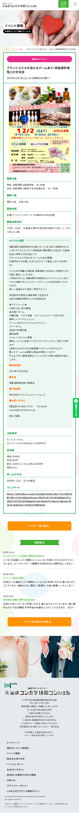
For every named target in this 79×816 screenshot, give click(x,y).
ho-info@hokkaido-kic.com (43, 702)
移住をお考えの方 (17, 761)
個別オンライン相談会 (19, 751)
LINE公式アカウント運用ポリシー (24, 794)
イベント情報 (17, 49)
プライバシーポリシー (18, 788)
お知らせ (12, 783)
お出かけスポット (16, 772)
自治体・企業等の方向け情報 (22, 778)
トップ (6, 49)
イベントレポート (16, 767)
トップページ (14, 745)
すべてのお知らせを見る (38, 625)
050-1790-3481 (41, 706)
